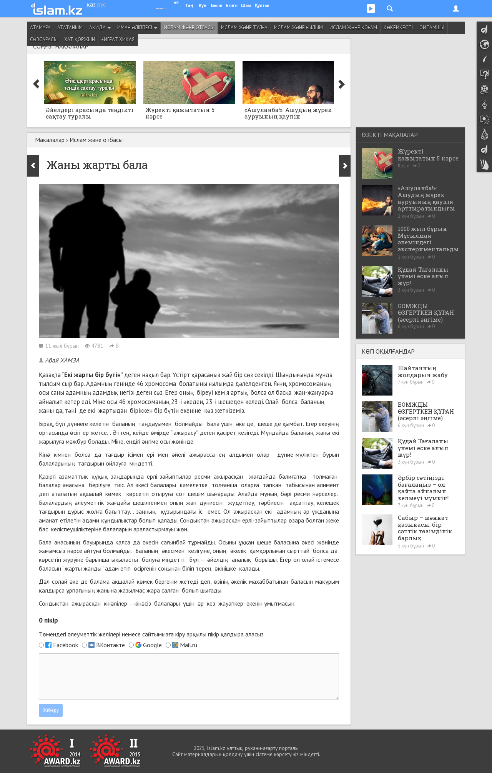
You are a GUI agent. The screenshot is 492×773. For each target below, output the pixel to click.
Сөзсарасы (44, 39)
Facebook (65, 645)
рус (101, 4)
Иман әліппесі (137, 27)
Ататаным (70, 27)
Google (152, 645)
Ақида (100, 27)
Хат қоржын (79, 39)
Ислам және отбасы (189, 27)
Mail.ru (188, 645)
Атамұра (40, 27)
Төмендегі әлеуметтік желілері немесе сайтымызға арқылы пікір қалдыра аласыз (151, 634)
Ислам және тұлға (244, 27)
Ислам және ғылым (298, 27)
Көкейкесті (398, 27)
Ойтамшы (431, 27)
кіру (180, 634)
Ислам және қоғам (353, 27)
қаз (91, 4)
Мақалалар (50, 140)
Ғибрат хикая (118, 39)
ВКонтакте (110, 645)
